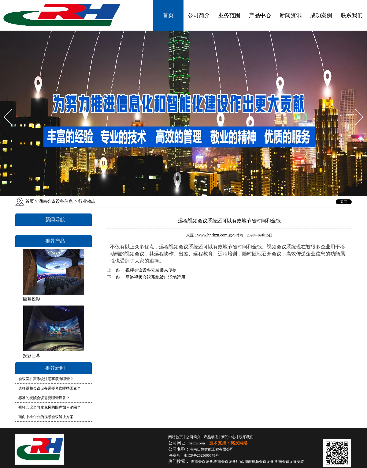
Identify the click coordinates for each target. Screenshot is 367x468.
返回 (343, 202)
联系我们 (352, 15)
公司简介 (199, 15)
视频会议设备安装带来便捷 (150, 270)
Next (356, 107)
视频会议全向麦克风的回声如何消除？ (49, 407)
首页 (168, 15)
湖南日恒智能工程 (212, 449)
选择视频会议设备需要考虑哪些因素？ (49, 388)
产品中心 (260, 15)
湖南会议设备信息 (56, 201)
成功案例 (321, 15)
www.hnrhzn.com (212, 235)
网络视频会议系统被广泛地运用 (154, 277)
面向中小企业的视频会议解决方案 (45, 417)
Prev (4, 107)
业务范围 (229, 15)
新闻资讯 (291, 15)
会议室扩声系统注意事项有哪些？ (45, 379)
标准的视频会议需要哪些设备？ (44, 398)
